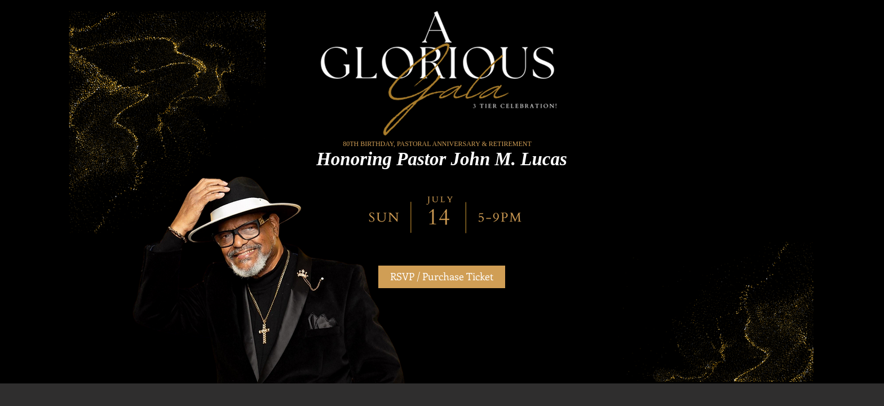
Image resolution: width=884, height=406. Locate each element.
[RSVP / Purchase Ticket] (441, 277)
